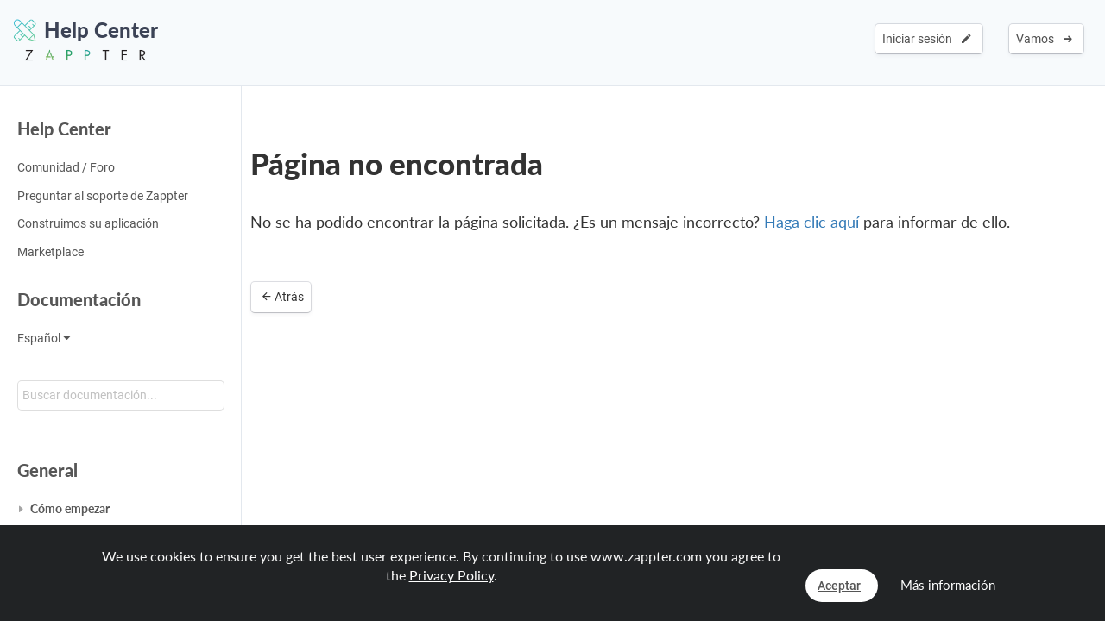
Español (44, 338)
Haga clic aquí (811, 221)
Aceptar (839, 586)
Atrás (283, 297)
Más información (947, 585)
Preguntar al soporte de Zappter (102, 196)
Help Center (64, 128)
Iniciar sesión (926, 39)
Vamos (1044, 39)
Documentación (79, 299)
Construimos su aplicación (88, 223)
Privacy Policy (451, 575)
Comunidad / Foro (66, 167)
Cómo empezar (70, 508)
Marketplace (50, 252)
